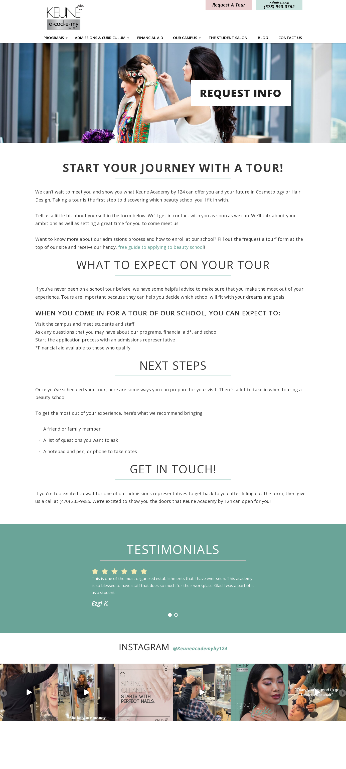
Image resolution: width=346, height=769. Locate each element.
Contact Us (290, 37)
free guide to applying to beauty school (161, 247)
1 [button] (170, 615)
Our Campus (185, 38)
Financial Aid (150, 37)
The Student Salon (228, 37)
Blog (263, 37)
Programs (54, 38)
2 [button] (176, 615)
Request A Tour (228, 5)
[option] (173, 584)
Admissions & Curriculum (100, 38)
